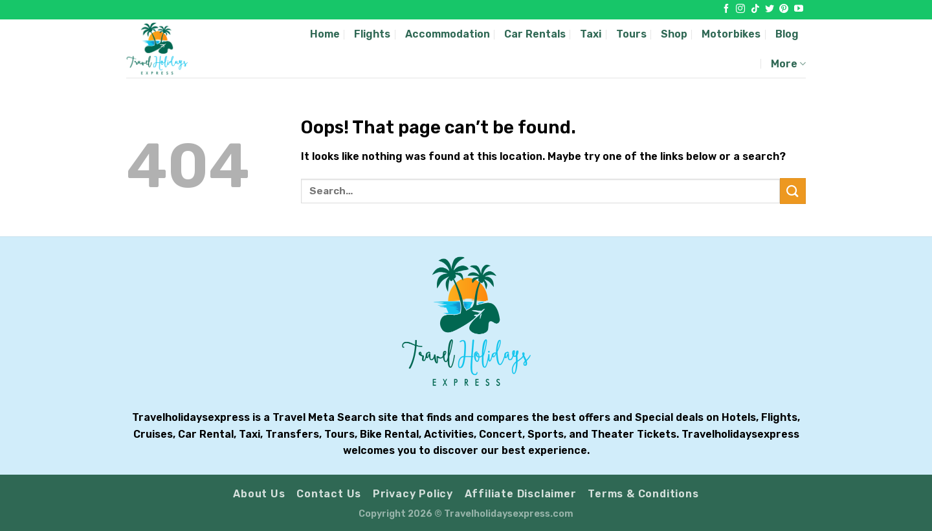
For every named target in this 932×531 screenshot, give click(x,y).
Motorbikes (731, 34)
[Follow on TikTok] (755, 9)
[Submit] (793, 190)
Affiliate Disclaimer (521, 494)
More (788, 64)
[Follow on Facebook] (726, 9)
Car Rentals (535, 34)
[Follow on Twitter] (769, 9)
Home (325, 34)
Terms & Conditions (643, 494)
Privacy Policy (413, 494)
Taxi (590, 34)
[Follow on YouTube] (798, 9)
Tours (631, 34)
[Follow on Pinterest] (783, 9)
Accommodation (447, 34)
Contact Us (328, 494)
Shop (674, 34)
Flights (372, 34)
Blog (787, 34)
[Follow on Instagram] (740, 9)
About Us (259, 494)
